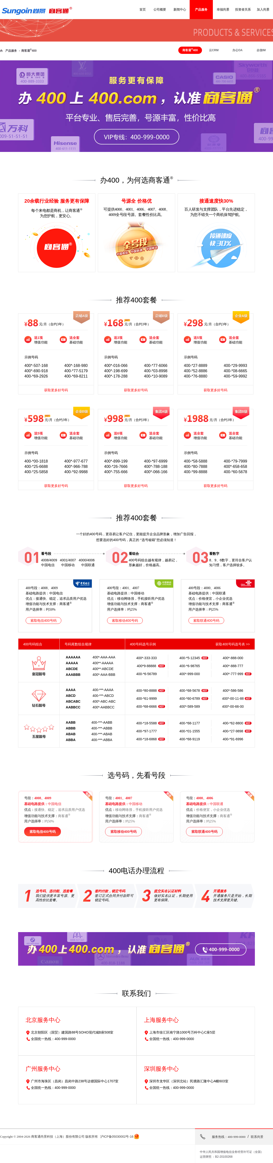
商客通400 (28, 50)
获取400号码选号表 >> (233, 644)
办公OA (237, 50)
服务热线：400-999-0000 (228, 1137)
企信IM (261, 50)
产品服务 (11, 50)
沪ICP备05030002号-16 (116, 1136)
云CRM (213, 50)
